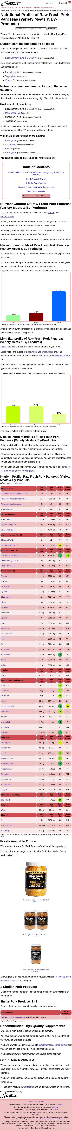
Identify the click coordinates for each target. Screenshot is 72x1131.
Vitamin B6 (5, 727)
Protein (3, 675)
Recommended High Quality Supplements (36, 187)
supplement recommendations (53, 1045)
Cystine (4, 592)
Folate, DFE (11, 152)
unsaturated (47, 352)
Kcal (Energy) (6, 825)
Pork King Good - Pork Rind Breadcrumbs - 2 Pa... (36, 935)
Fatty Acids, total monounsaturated (14, 494)
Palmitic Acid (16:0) (8, 525)
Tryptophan (10, 76)
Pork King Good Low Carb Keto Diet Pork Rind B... (36, 900)
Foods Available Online (36, 179)
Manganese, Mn (13, 113)
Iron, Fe (9, 148)
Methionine (5, 628)
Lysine (3, 623)
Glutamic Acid (6, 597)
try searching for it (25, 471)
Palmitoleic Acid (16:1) (9, 545)
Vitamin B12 (11, 80)
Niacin (3, 701)
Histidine (4, 607)
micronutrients (7, 216)
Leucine (4, 618)
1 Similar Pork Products (36, 183)
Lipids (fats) (6, 346)
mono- (46, 355)
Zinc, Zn (4, 790)
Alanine (4, 576)
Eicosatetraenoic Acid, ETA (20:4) (21, 58)
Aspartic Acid (6, 586)
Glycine (4, 602)
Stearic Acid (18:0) (8, 530)
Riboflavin (4, 712)
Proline (3, 639)
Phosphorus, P (6, 769)
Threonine (5, 649)
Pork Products (18, 483)
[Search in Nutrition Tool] (31, 28)
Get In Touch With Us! (36, 191)
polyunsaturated (62, 355)
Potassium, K (6, 774)
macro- (51, 212)
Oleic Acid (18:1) (7, 540)
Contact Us (28, 1087)
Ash (2, 820)
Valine (3, 665)
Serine (3, 644)
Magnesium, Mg (7, 758)
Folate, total (5, 696)
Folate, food (10, 140)
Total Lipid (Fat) (7, 509)
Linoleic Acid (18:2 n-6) (9, 561)
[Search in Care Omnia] (53, 3)
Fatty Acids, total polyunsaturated (13, 499)
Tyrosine (4, 660)
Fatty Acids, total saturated (11, 504)
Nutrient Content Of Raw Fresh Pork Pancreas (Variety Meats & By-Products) (36, 173)
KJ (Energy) (5, 831)
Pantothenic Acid (13, 72)
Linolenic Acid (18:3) (8, 566)
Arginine (4, 581)
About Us (41, 1102)
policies (60, 1104)
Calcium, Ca (5, 743)
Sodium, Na (5, 785)
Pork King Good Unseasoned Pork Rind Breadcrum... (36, 970)
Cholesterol (10, 144)
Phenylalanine (6, 634)
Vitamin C (4, 732)
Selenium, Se (6, 779)
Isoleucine (5, 613)
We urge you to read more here (51, 1119)
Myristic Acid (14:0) (8, 519)
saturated (32, 352)
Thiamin (4, 717)
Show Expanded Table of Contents (36, 196)
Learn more (67, 10)
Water (3, 810)
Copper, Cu (5, 748)
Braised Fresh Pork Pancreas (13, 1017)
